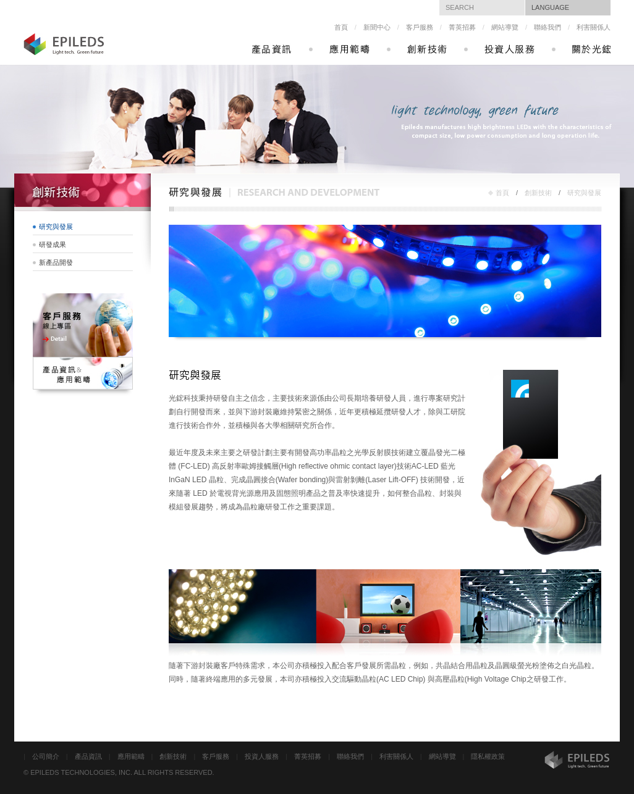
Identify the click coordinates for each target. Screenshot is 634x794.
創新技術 (538, 192)
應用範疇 (131, 756)
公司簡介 (45, 756)
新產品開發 (56, 262)
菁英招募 (462, 27)
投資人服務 (262, 756)
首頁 (341, 27)
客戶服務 (419, 27)
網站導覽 (504, 27)
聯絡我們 (547, 27)
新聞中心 (377, 27)
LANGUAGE (550, 7)
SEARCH (460, 7)
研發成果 (52, 244)
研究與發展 (584, 192)
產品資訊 (88, 756)
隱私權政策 (488, 756)
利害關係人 (594, 27)
